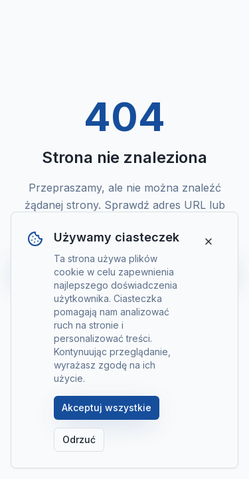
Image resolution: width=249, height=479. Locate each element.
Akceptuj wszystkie (106, 407)
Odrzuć (79, 439)
